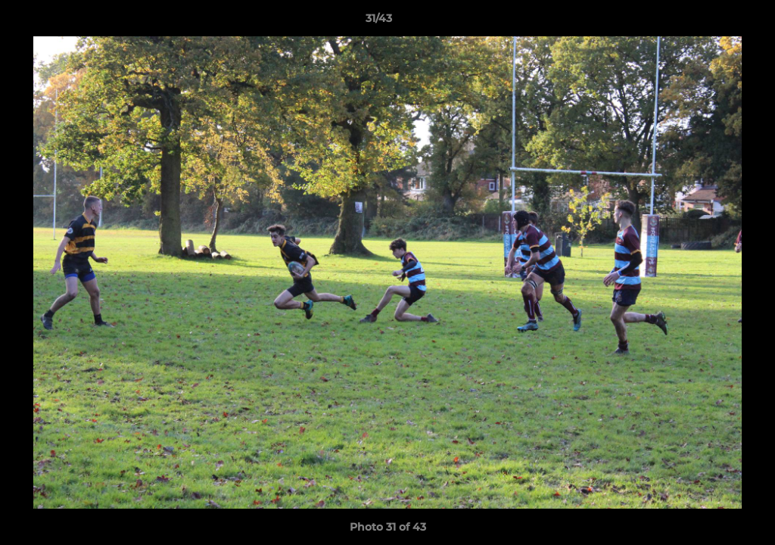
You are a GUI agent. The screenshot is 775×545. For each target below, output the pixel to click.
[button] (711, 22)
